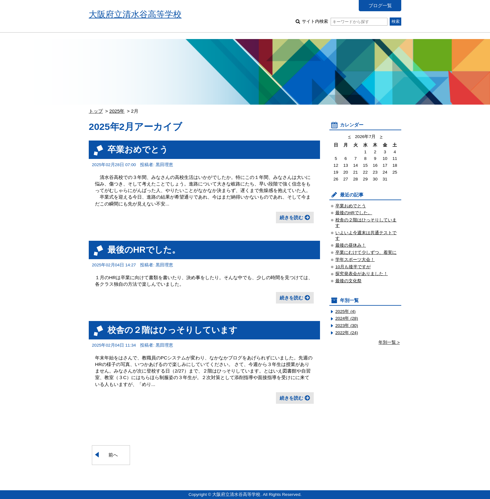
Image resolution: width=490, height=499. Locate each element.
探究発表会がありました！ (361, 273)
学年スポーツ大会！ (355, 259)
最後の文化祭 (348, 281)
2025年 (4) (345, 311)
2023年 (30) (346, 325)
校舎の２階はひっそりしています (173, 330)
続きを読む (291, 217)
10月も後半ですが (353, 266)
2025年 (117, 111)
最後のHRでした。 (144, 249)
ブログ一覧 (380, 5)
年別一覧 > (389, 342)
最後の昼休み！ (350, 245)
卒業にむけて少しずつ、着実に (366, 252)
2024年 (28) (346, 318)
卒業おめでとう (138, 149)
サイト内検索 (344, 21)
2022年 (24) (346, 332)
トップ (96, 111)
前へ (113, 454)
